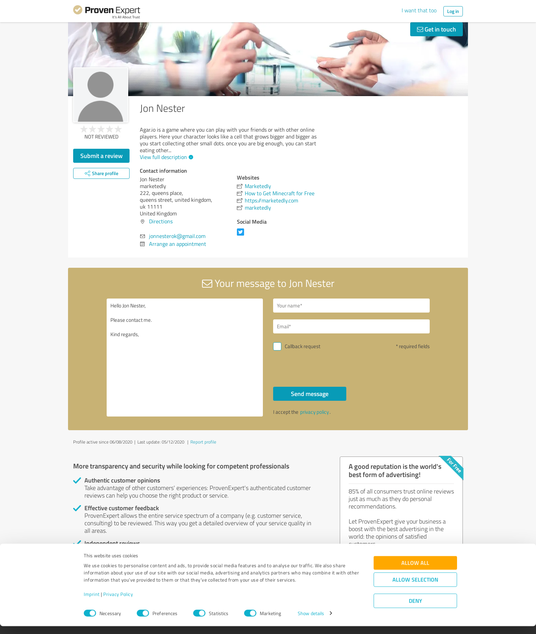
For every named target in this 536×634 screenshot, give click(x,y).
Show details (311, 621)
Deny (415, 608)
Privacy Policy (118, 602)
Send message (310, 393)
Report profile (203, 442)
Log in (453, 11)
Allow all (415, 570)
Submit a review (101, 155)
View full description (165, 157)
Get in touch (436, 29)
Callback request (302, 346)
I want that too (419, 10)
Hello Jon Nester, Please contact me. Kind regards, (185, 358)
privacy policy (314, 411)
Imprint (92, 602)
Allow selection (415, 587)
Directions (161, 221)
